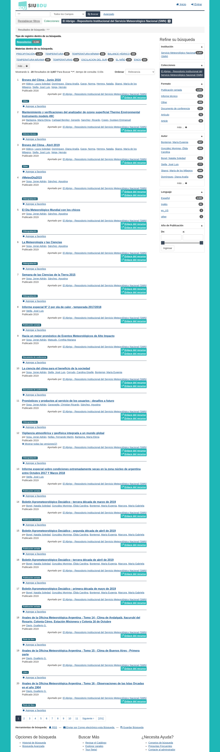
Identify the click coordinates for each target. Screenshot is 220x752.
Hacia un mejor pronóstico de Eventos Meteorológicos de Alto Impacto (68, 335)
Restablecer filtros (29, 21)
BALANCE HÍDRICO (119, 53)
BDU (21, 5)
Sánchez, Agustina (58, 181)
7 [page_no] (52, 718)
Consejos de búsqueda (160, 742)
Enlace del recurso (133, 97)
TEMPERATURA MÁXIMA (30, 59)
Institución (167, 46)
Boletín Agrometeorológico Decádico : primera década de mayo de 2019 (69, 588)
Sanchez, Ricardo (90, 120)
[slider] (162, 243)
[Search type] (68, 14)
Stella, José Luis (41, 87)
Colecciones (168, 65)
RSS (53, 727)
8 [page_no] (58, 718)
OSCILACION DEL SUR (94, 59)
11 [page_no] (76, 718)
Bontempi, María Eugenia (108, 372)
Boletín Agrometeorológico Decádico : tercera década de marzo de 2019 (69, 501)
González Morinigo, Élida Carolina (70, 505)
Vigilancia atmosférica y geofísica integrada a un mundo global (63, 433)
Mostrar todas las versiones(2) (39, 443)
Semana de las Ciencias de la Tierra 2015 (48, 274)
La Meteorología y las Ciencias (42, 242)
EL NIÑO (120, 59)
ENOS (137, 59)
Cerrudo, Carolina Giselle (80, 372)
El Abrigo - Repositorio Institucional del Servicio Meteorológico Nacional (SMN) (105, 94)
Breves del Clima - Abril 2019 (41, 145)
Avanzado (108, 14)
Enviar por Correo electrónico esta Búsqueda (89, 727)
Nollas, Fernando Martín (61, 437)
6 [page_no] (46, 718)
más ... (23, 66)
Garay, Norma (87, 83)
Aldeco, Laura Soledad (38, 83)
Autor (164, 136)
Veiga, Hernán (59, 87)
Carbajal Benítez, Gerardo (66, 120)
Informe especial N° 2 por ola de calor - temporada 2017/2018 (61, 307)
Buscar (93, 14)
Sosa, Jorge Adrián (36, 181)
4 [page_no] (35, 718)
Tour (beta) (91, 749)
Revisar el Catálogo (95, 742)
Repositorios (24, 42)
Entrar (196, 4)
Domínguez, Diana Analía (65, 83)
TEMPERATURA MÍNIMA (85, 53)
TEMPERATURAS (63, 59)
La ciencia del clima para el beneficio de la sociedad (56, 368)
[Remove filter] (169, 21)
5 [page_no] (41, 718)
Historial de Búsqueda (34, 742)
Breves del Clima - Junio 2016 (41, 79)
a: (184, 231)
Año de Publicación (172, 225)
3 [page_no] (29, 718)
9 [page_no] (63, 718)
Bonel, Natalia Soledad (38, 505)
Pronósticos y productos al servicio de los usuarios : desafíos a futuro (68, 400)
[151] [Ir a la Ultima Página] (101, 718)
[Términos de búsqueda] (32, 14)
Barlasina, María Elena (38, 120)
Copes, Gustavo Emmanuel (116, 120)
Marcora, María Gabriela (131, 505)
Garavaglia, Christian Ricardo (63, 404)
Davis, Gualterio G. (36, 625)
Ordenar (119, 72)
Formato (166, 83)
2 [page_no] (24, 718)
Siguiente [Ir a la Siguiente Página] (88, 718)
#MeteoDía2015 (32, 177)
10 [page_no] (69, 718)
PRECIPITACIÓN (25, 53)
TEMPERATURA (54, 53)
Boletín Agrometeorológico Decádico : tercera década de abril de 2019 (68, 559)
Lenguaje (166, 192)
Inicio (181, 4)
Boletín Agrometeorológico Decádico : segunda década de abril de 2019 (69, 530)
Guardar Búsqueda (132, 727)
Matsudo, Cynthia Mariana (62, 339)
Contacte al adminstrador (161, 749)
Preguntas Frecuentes (160, 746)
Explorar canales (94, 746)
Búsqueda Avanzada (33, 746)
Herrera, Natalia (105, 83)
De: (163, 231)
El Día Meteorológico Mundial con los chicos (51, 209)
